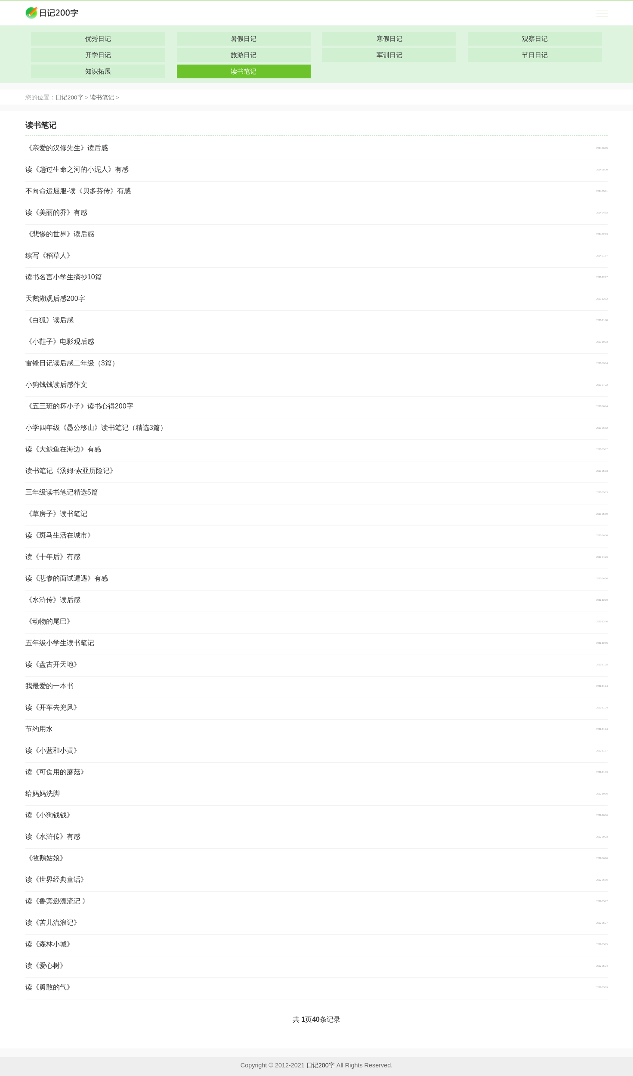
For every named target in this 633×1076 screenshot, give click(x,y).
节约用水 (39, 729)
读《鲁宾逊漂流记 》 (57, 901)
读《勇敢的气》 (49, 987)
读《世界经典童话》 (56, 879)
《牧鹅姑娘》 (46, 858)
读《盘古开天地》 (52, 664)
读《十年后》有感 (52, 556)
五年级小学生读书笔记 (59, 642)
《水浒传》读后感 (52, 599)
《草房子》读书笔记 (56, 513)
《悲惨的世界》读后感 (59, 234)
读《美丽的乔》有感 (56, 212)
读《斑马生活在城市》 (59, 535)
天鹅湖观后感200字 (55, 298)
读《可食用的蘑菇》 (56, 772)
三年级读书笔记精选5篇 (61, 492)
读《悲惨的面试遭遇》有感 (66, 578)
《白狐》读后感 (49, 320)
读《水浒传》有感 (52, 836)
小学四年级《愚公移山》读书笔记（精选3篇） (96, 427)
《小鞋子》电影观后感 (59, 341)
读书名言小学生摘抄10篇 (63, 277)
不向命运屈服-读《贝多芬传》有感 (78, 191)
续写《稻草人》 (49, 255)
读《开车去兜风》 (52, 707)
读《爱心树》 (46, 965)
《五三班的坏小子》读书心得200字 (79, 406)
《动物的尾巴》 (49, 621)
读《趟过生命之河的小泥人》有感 (77, 169)
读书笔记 (102, 97)
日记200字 (69, 97)
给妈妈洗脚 (42, 793)
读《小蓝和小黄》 (52, 750)
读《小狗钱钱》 (49, 815)
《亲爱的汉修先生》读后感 (66, 148)
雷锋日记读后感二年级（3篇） (72, 363)
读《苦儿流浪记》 (52, 922)
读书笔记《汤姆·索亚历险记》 (71, 470)
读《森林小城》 (49, 944)
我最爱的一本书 (49, 686)
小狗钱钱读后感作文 (56, 384)
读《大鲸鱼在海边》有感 (63, 449)
